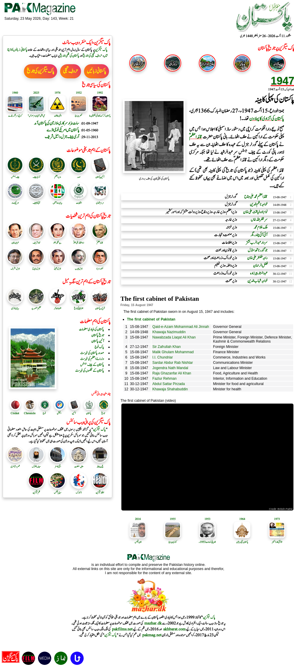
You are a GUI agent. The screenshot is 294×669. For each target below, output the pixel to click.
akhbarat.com (174, 629)
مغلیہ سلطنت (78, 464)
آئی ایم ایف (36, 201)
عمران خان (15, 241)
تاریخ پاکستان (97, 335)
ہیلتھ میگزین (100, 490)
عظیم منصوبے (36, 306)
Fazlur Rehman (164, 378)
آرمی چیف (36, 175)
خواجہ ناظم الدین (258, 204)
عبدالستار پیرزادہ (258, 273)
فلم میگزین (36, 490)
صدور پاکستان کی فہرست (92, 353)
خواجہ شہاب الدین (257, 281)
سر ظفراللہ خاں (259, 220)
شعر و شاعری (15, 464)
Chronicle (29, 413)
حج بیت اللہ (100, 464)
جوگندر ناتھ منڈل (257, 250)
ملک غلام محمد (260, 227)
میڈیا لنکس (57, 490)
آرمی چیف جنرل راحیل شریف (62, 136)
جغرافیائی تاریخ (78, 306)
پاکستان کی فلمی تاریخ (69, 56)
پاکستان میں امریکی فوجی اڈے (63, 130)
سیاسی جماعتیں (57, 201)
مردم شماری (100, 201)
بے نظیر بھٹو (57, 241)
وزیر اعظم (57, 175)
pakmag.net (151, 635)
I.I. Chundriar (162, 357)
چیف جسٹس (15, 175)
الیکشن (59, 413)
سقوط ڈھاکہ (57, 306)
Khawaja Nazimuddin (169, 332)
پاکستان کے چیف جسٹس (92, 365)
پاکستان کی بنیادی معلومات (91, 329)
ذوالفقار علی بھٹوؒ (78, 241)
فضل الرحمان (260, 265)
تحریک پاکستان (100, 306)
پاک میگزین (101, 50)
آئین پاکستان (100, 175)
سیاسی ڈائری (15, 306)
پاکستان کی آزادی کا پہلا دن (266, 119)
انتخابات (78, 201)
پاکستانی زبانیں (96, 71)
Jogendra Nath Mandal (170, 368)
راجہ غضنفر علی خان (257, 258)
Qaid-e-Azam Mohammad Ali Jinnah (180, 327)
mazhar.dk (153, 623)
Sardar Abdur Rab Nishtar (172, 363)
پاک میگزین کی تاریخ (40, 71)
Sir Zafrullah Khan (166, 347)
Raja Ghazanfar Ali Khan (171, 373)
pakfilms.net (122, 629)
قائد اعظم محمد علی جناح (255, 197)
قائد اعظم (195, 137)
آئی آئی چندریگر (258, 235)
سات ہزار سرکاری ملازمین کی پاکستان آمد (56, 123)
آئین (74, 413)
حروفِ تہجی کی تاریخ (92, 56)
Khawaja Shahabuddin (170, 389)
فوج (44, 413)
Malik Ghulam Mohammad (173, 352)
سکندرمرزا (100, 266)
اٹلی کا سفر (57, 464)
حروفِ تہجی (70, 71)
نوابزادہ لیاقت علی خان (255, 212)
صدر (78, 175)
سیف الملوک (36, 464)
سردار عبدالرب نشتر (256, 242)
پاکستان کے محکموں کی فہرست (89, 371)
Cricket (15, 413)
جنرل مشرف (15, 266)
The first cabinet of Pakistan (151, 319)
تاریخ (103, 413)
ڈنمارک (78, 490)
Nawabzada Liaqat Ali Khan (174, 337)
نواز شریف (36, 241)
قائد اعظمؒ (100, 241)
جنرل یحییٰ (57, 266)
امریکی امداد (15, 201)
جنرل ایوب (78, 266)
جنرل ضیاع (36, 266)
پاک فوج (99, 347)
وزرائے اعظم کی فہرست (92, 359)
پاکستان (88, 413)
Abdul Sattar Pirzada (168, 384)
